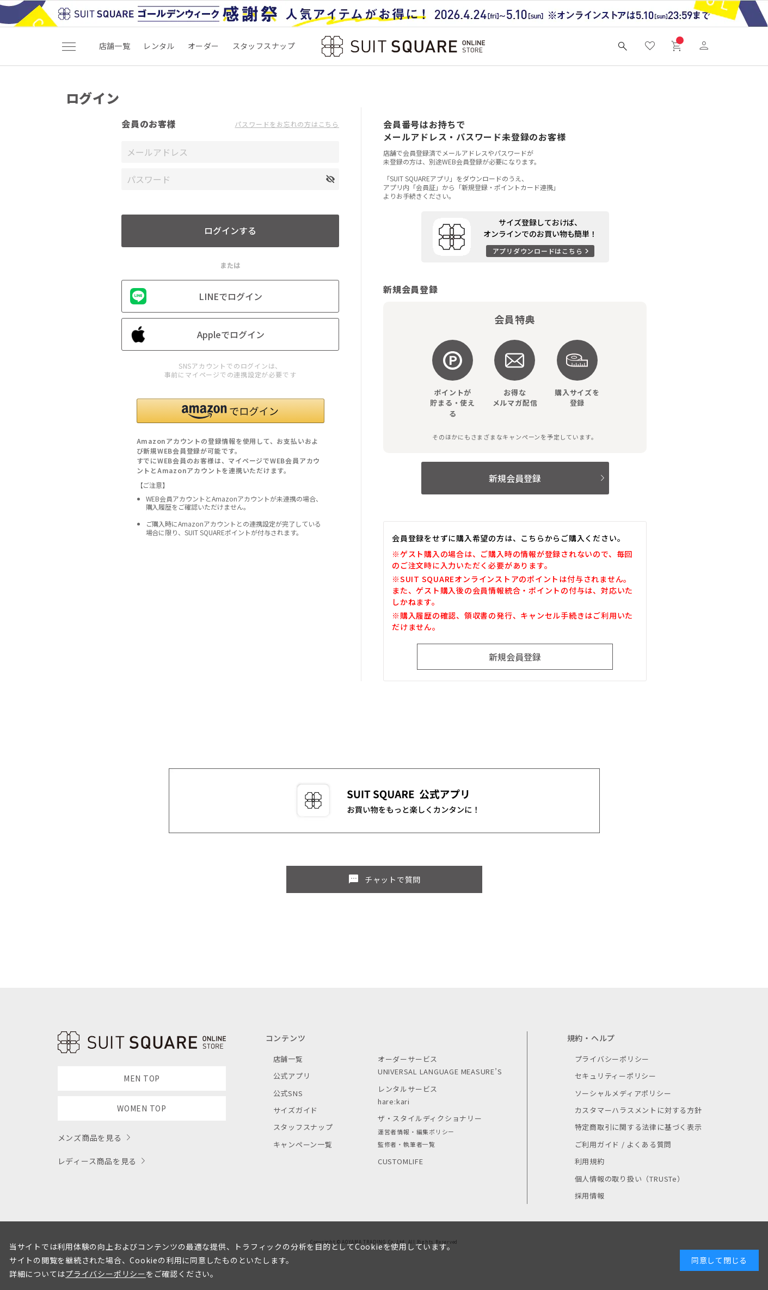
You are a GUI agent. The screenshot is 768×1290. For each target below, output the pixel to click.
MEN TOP (142, 1078)
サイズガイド (295, 1110)
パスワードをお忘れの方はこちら (287, 124)
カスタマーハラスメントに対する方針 (638, 1110)
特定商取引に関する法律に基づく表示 (638, 1127)
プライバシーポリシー (612, 1059)
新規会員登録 (515, 478)
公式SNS (288, 1093)
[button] (230, 411)
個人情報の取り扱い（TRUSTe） (630, 1178)
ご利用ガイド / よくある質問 (623, 1144)
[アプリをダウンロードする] (515, 236)
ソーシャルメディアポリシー (623, 1093)
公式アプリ (292, 1076)
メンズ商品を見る (90, 1137)
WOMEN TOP (142, 1108)
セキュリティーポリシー (615, 1076)
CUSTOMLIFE (400, 1161)
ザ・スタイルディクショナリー (430, 1118)
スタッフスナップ (263, 45)
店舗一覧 (115, 45)
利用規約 (590, 1161)
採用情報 (590, 1195)
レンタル (159, 45)
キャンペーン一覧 (303, 1144)
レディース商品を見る (97, 1161)
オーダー (203, 45)
